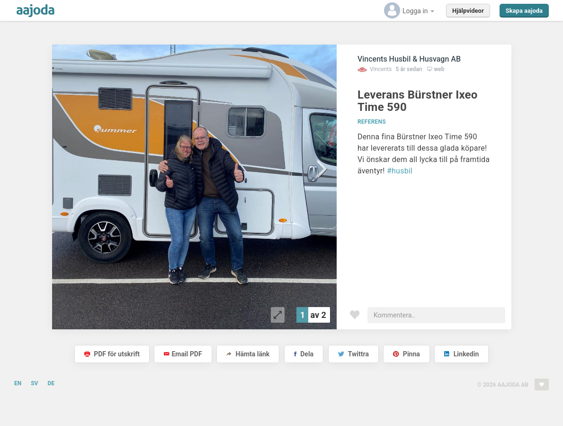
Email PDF (183, 354)
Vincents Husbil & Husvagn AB (409, 58)
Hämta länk (247, 354)
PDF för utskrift (112, 354)
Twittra (353, 354)
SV (34, 383)
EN (17, 383)
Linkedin (461, 354)
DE (50, 383)
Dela (303, 354)
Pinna (406, 354)
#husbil (399, 170)
